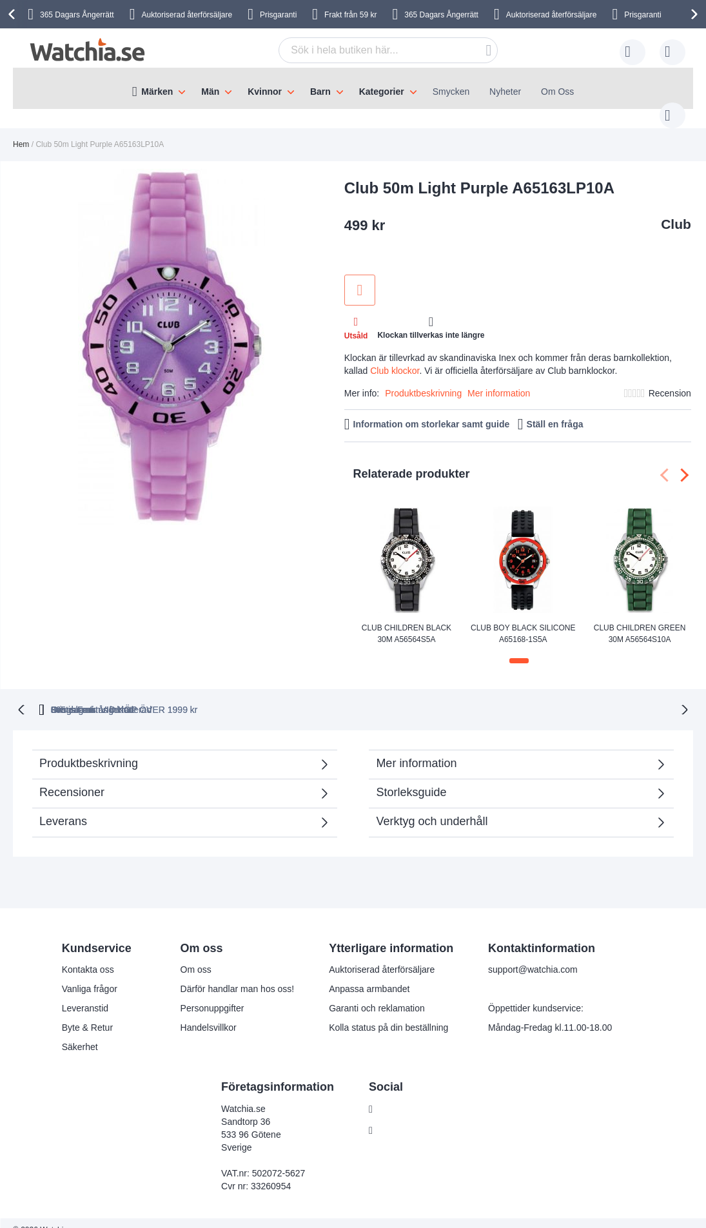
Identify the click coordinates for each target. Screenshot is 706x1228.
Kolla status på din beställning (388, 1013)
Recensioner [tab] (71, 778)
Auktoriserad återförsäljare (186, 14)
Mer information (498, 380)
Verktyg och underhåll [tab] (431, 807)
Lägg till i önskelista (359, 277)
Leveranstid (85, 994)
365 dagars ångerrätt (155, 695)
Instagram (399, 1116)
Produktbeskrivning (423, 380)
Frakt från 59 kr (350, 14)
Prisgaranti (278, 14)
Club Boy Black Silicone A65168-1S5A (523, 620)
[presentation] (13, 14)
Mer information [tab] (416, 749)
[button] (519, 647)
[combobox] (368, 50)
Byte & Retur (87, 1013)
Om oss (196, 955)
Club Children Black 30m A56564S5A (406, 620)
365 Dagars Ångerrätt (441, 14)
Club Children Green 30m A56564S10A (640, 620)
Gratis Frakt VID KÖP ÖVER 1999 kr (392, 695)
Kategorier (381, 91)
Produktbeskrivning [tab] (88, 749)
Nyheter (505, 91)
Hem (21, 131)
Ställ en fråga (555, 411)
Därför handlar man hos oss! (238, 975)
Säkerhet (80, 1033)
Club (676, 211)
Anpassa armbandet (369, 975)
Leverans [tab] (63, 807)
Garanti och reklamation (377, 994)
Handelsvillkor (209, 1013)
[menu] (353, 88)
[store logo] (87, 49)
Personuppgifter (212, 994)
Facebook (398, 1095)
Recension (670, 380)
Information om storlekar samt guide (431, 411)
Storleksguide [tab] (411, 778)
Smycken (451, 91)
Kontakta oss (88, 955)
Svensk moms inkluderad (554, 695)
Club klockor (394, 358)
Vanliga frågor (89, 975)
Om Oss (557, 91)
